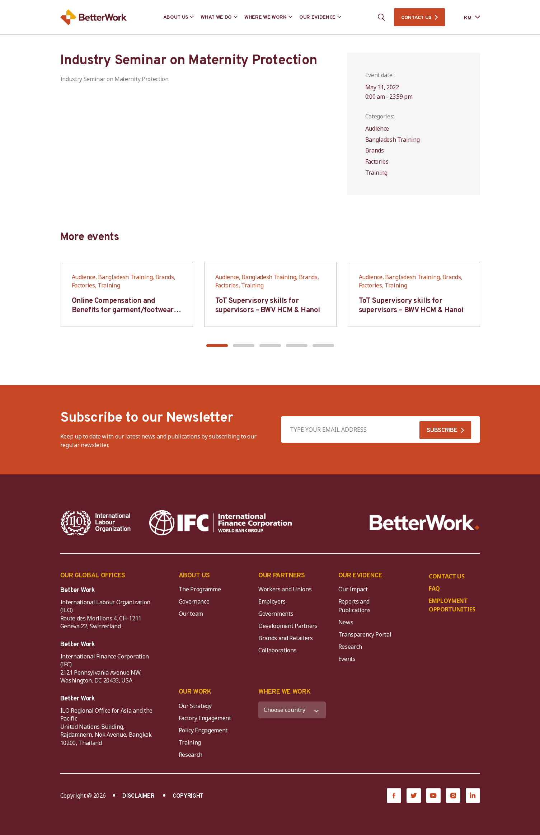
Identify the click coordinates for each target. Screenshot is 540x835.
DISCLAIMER (138, 796)
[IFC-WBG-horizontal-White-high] (220, 522)
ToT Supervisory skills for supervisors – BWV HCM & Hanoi (267, 305)
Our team (191, 614)
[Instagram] (453, 795)
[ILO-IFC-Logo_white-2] (95, 522)
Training (190, 742)
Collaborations (277, 650)
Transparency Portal (364, 634)
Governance (194, 601)
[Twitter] (414, 795)
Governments (275, 614)
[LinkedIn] (473, 795)
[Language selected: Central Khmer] (467, 17)
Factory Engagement (205, 718)
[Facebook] (394, 795)
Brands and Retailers (285, 638)
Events (347, 659)
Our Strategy (195, 706)
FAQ (434, 588)
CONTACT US (416, 18)
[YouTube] (433, 795)
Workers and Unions (284, 589)
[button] (217, 345)
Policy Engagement (204, 730)
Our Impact (353, 589)
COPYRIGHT (188, 796)
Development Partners (288, 626)
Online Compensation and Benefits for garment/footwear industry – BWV (123, 310)
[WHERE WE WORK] (292, 710)
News (345, 622)
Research (350, 647)
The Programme (200, 589)
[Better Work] (424, 523)
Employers (272, 601)
